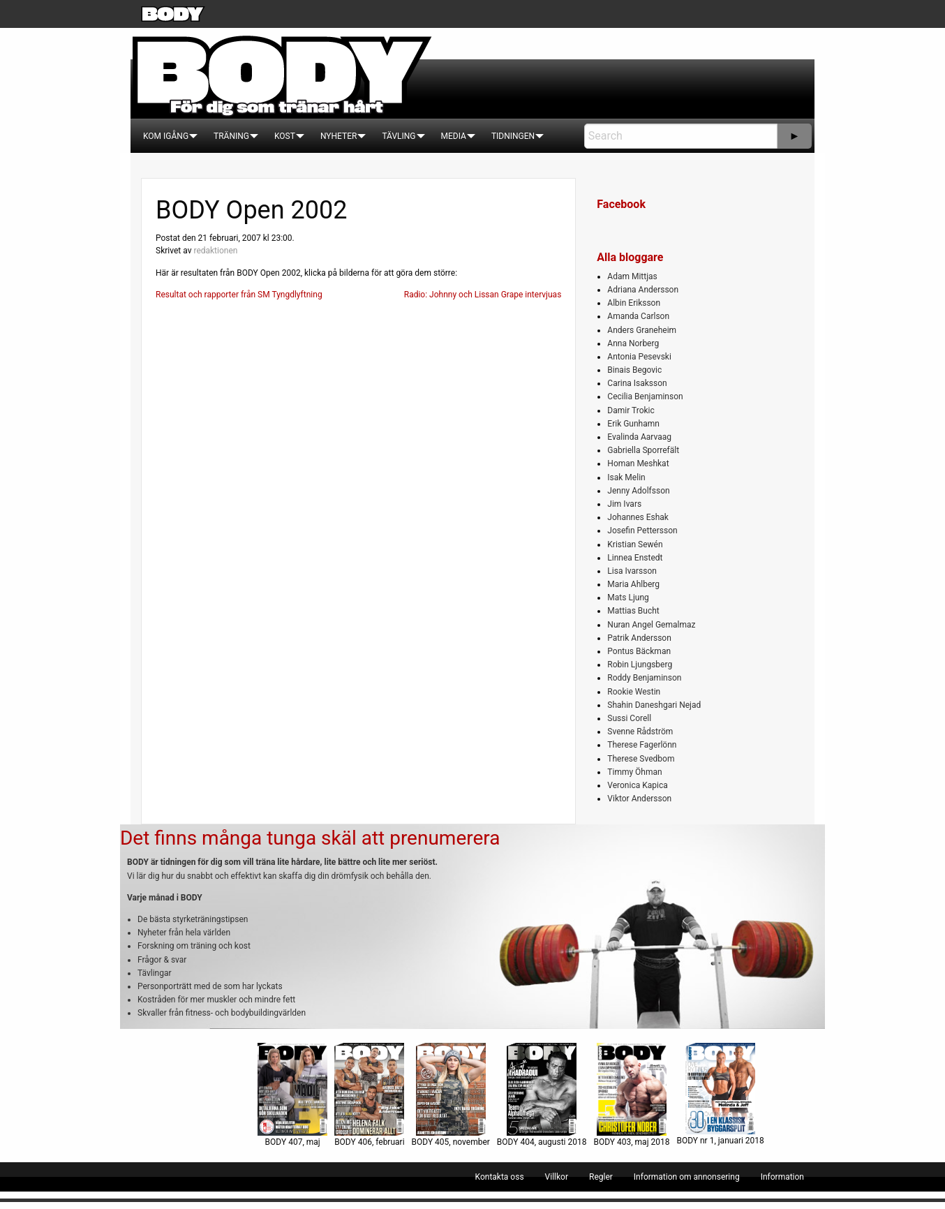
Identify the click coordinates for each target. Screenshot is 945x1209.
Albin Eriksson (633, 303)
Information (782, 1177)
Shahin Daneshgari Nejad (654, 705)
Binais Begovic (634, 370)
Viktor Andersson (639, 798)
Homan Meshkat (638, 463)
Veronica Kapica (637, 785)
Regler (601, 1177)
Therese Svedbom (640, 759)
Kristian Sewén (634, 544)
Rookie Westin (633, 692)
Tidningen (513, 136)
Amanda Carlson (638, 316)
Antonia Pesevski (639, 357)
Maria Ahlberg (633, 584)
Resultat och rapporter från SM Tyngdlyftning (239, 294)
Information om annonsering (687, 1177)
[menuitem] (166, 136)
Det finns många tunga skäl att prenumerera (310, 838)
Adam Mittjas (632, 276)
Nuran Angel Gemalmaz (651, 625)
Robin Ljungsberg (639, 664)
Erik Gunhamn (633, 424)
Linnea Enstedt (634, 558)
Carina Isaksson (637, 383)
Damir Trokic (630, 410)
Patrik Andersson (639, 638)
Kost (284, 136)
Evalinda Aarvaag (639, 437)
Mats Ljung (627, 597)
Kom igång (165, 136)
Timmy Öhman (634, 772)
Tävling (398, 136)
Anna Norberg (633, 343)
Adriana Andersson (642, 290)
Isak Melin (626, 477)
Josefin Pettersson (642, 530)
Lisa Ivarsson (632, 571)
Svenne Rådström (640, 731)
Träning (231, 136)
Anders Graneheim (641, 330)
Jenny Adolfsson (638, 491)
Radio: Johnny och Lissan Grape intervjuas (483, 294)
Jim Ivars (624, 504)
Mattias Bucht (633, 611)
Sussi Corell (629, 718)
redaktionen (215, 250)
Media (453, 136)
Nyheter (338, 136)
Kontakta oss (499, 1177)
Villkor (556, 1177)
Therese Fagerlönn (641, 745)
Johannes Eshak (638, 517)
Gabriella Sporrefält (643, 450)
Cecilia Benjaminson (645, 396)
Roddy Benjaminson (644, 678)
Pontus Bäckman (639, 651)
